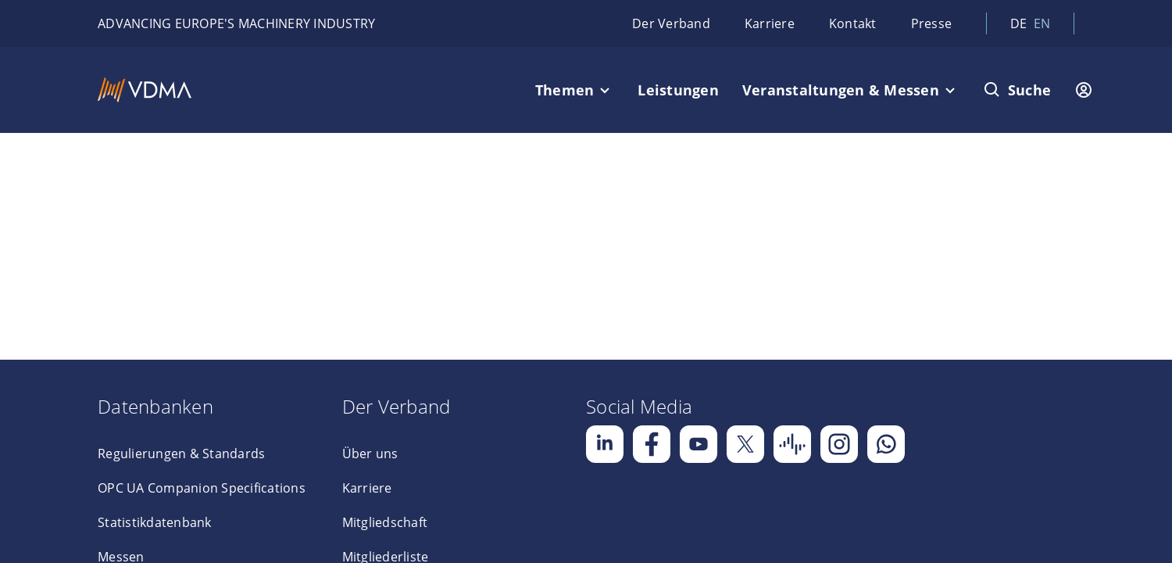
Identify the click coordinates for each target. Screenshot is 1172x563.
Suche (1029, 90)
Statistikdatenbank (155, 522)
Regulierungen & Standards (181, 453)
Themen (565, 90)
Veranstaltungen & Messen (840, 90)
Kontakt (853, 23)
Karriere (770, 23)
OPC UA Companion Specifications (202, 488)
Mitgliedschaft (385, 522)
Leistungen (678, 90)
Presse (931, 23)
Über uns (370, 453)
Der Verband (671, 23)
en (1042, 23)
